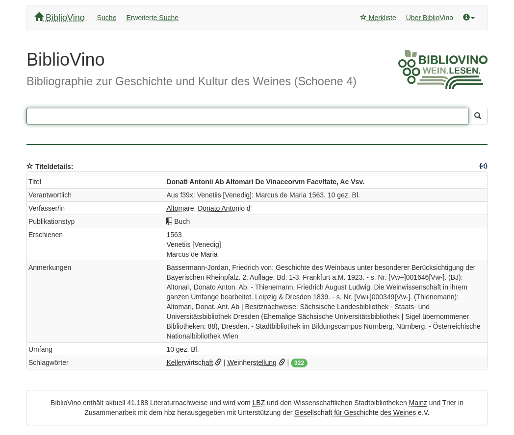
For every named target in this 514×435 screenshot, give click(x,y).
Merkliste (378, 18)
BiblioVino (59, 17)
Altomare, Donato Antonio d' (209, 208)
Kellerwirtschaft (189, 362)
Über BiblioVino (429, 18)
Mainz (418, 403)
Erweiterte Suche (152, 18)
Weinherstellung (252, 362)
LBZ (259, 403)
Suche (107, 18)
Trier (449, 403)
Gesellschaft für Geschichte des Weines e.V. (361, 412)
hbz (170, 412)
